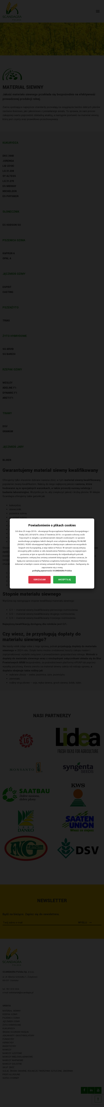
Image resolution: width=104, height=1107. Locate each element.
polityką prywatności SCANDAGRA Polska (52, 570)
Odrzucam (39, 579)
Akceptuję (64, 579)
